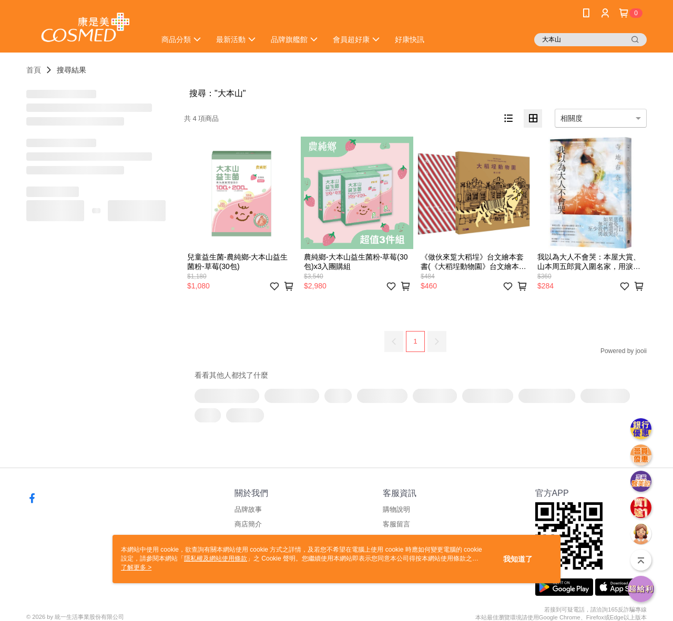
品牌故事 (248, 509)
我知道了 (518, 559)
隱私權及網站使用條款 (215, 558)
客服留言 (396, 524)
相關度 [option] (571, 118)
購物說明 (396, 509)
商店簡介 (248, 524)
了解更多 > (136, 567)
